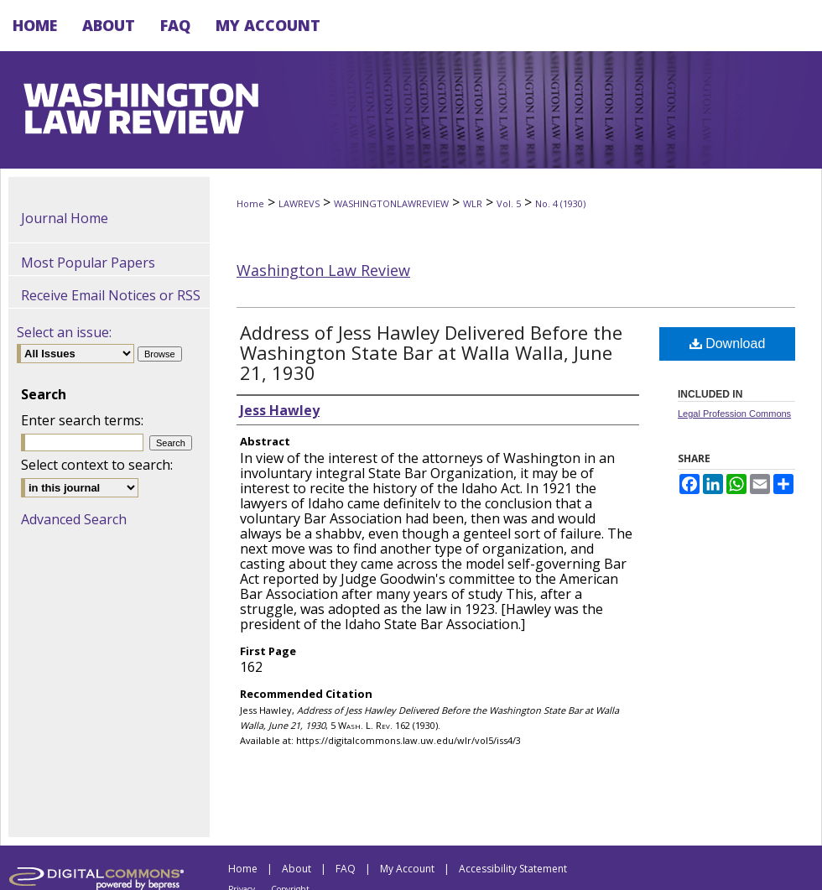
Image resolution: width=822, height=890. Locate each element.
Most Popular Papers (88, 262)
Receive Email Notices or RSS (110, 295)
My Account (407, 868)
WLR (472, 203)
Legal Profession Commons (734, 414)
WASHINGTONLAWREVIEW (391, 203)
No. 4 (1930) (560, 203)
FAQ (346, 868)
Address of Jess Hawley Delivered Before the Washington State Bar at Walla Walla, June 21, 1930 (431, 352)
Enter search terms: (82, 420)
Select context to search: (97, 464)
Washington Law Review (323, 270)
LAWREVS (299, 203)
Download (727, 343)
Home (250, 203)
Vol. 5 (509, 203)
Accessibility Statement (513, 868)
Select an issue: (64, 332)
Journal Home (64, 218)
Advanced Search (74, 519)
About (296, 868)
